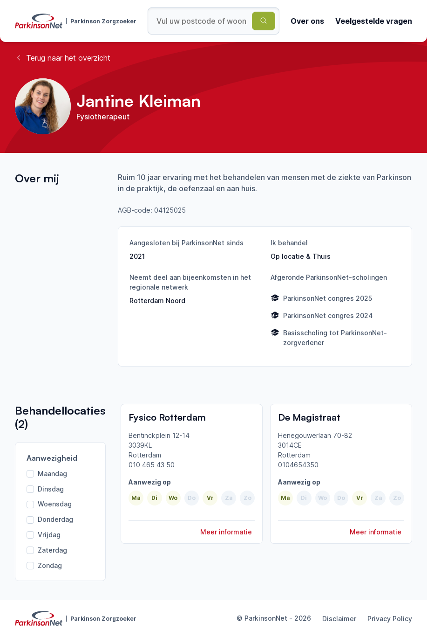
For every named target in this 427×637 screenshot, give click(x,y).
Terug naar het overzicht (62, 57)
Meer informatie (226, 532)
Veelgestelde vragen (373, 21)
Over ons (307, 21)
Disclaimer (339, 619)
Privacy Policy (389, 619)
